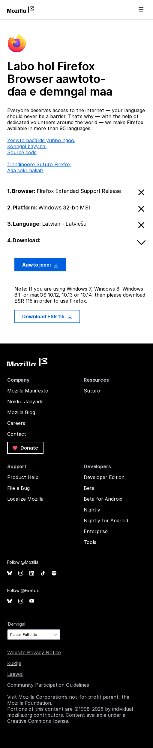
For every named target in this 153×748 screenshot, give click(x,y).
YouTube (31, 601)
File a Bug (18, 488)
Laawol (15, 674)
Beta (89, 488)
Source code (22, 152)
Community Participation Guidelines (48, 685)
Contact (16, 434)
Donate (25, 448)
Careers (16, 423)
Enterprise (96, 531)
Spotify (54, 573)
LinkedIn (31, 573)
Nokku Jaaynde (25, 401)
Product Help (22, 477)
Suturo (92, 391)
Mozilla (27, 362)
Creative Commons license (37, 721)
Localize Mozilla (25, 499)
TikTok (42, 573)
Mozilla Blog (21, 412)
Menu (141, 9)
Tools (90, 542)
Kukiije (14, 663)
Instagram (20, 573)
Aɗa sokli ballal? (25, 170)
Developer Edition (104, 477)
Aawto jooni (40, 265)
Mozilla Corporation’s (43, 697)
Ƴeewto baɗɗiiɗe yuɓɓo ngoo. (41, 140)
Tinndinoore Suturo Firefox (39, 164)
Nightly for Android (106, 520)
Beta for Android (103, 499)
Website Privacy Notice (34, 652)
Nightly (92, 510)
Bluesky (9, 573)
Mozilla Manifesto (27, 391)
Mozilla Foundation (29, 703)
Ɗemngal (16, 624)
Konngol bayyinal (26, 146)
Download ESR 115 (47, 316)
